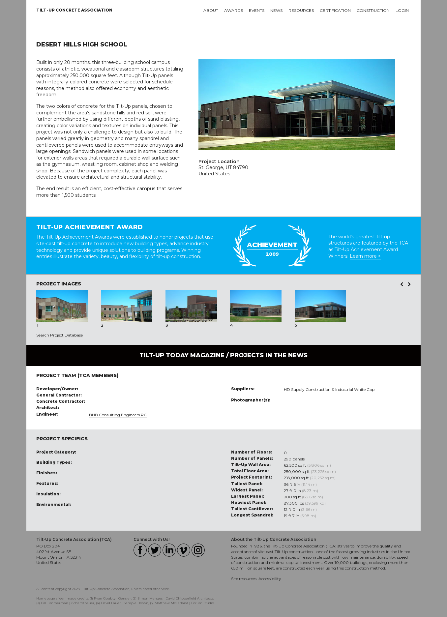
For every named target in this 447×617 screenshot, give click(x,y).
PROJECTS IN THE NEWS (269, 355)
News (276, 10)
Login (402, 10)
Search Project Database (59, 335)
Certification (335, 10)
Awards (233, 10)
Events (256, 10)
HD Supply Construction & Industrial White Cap (329, 389)
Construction (373, 10)
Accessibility (269, 578)
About (210, 10)
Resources (301, 10)
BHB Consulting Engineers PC (118, 414)
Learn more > (365, 256)
